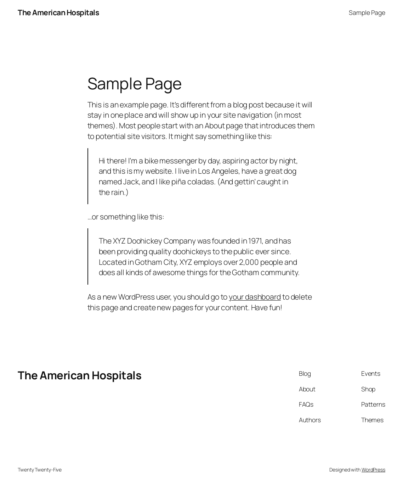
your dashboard (255, 296)
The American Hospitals (58, 12)
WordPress (373, 469)
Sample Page (367, 12)
